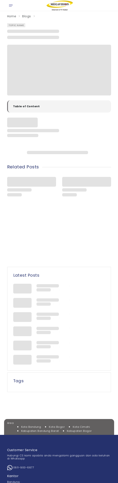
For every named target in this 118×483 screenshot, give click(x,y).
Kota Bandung (31, 427)
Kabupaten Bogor (79, 431)
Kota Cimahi (81, 427)
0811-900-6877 (20, 467)
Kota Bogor (57, 427)
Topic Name (16, 25)
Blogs (26, 16)
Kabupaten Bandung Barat (40, 431)
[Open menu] (10, 5)
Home (11, 16)
